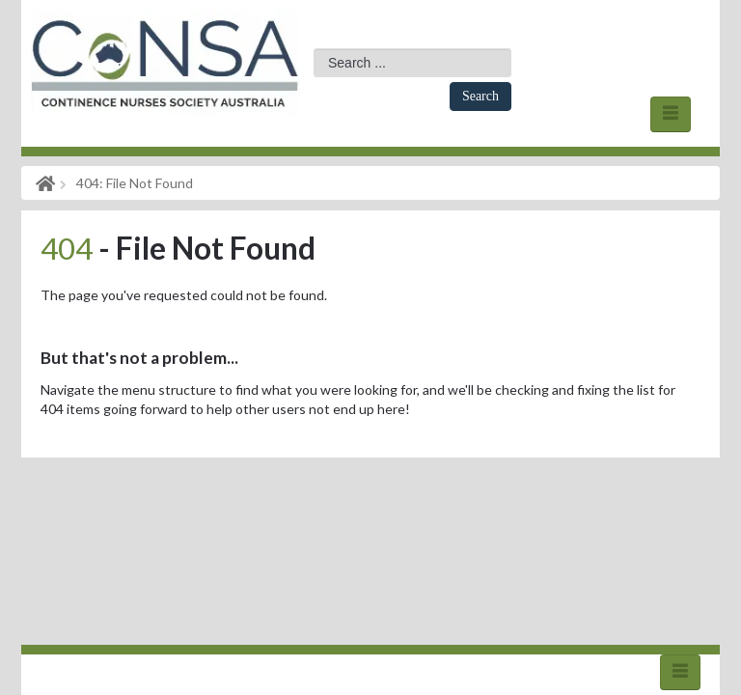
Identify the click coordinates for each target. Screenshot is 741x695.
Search (480, 96)
